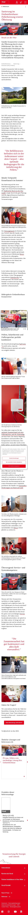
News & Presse (7, 893)
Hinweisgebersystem (15, 906)
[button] (14, 723)
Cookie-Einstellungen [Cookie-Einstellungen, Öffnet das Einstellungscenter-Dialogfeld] (14, 458)
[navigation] (25, 2)
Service (22, 614)
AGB (18, 905)
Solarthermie (14, 277)
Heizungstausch (9, 231)
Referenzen (6, 896)
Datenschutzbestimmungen (8, 905)
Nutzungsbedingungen (14, 903)
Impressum (4, 903)
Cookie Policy (5, 906)
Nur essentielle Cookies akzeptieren (14, 462)
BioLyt (22, 254)
